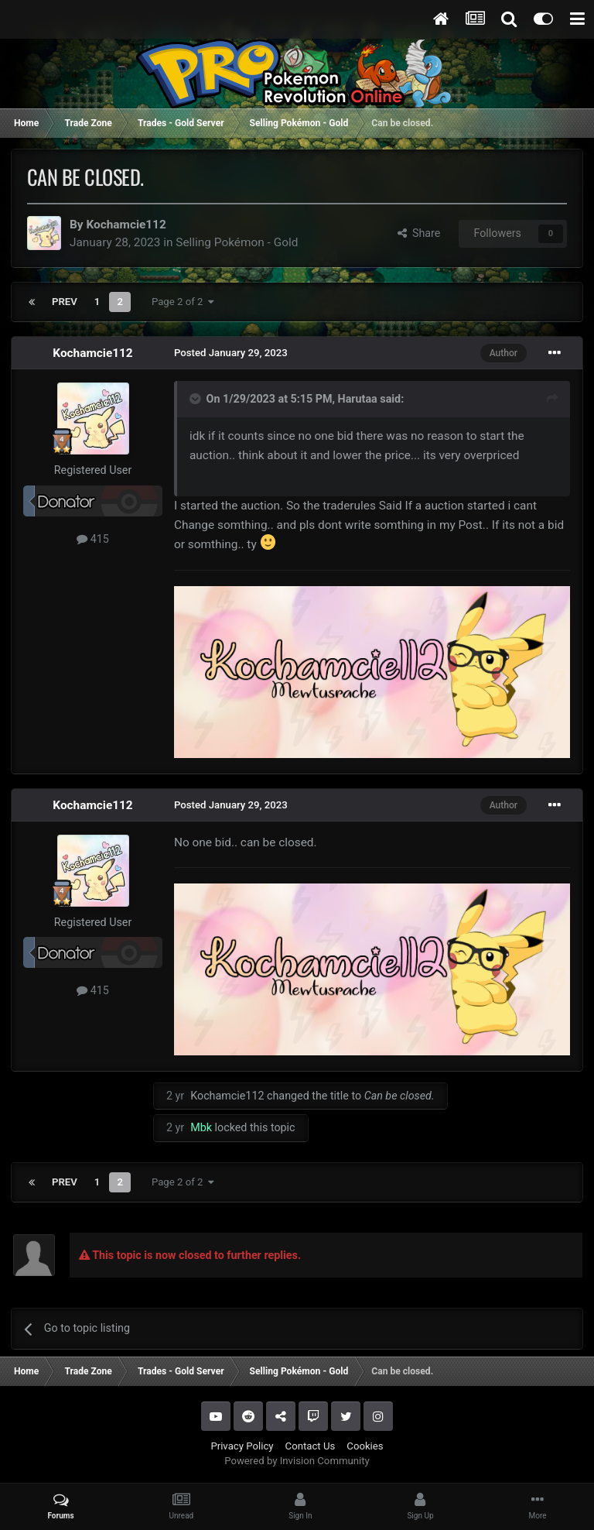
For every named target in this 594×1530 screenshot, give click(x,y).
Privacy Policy (241, 1446)
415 (93, 539)
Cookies (364, 1446)
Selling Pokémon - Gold (237, 242)
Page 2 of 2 (183, 301)
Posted (231, 352)
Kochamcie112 (126, 225)
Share (419, 233)
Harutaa (357, 399)
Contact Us (310, 1446)
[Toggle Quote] (196, 399)
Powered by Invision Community (297, 1461)
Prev (64, 301)
